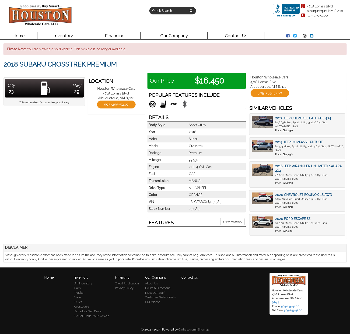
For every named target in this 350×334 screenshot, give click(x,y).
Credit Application (127, 283)
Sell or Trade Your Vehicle (91, 316)
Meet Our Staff (154, 292)
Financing (114, 35)
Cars (77, 288)
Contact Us (236, 35)
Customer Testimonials (160, 297)
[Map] (275, 302)
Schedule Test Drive (87, 311)
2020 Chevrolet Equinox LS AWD (303, 195)
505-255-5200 (314, 15)
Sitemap (203, 329)
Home (19, 35)
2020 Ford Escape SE (292, 219)
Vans (77, 297)
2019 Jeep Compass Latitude (299, 142)
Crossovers (81, 306)
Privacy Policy (124, 288)
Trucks (78, 292)
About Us (151, 283)
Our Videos (152, 302)
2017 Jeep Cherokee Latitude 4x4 (303, 118)
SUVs (78, 302)
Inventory (63, 35)
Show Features (232, 221)
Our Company (174, 35)
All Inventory (83, 283)
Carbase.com (187, 329)
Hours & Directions (157, 288)
